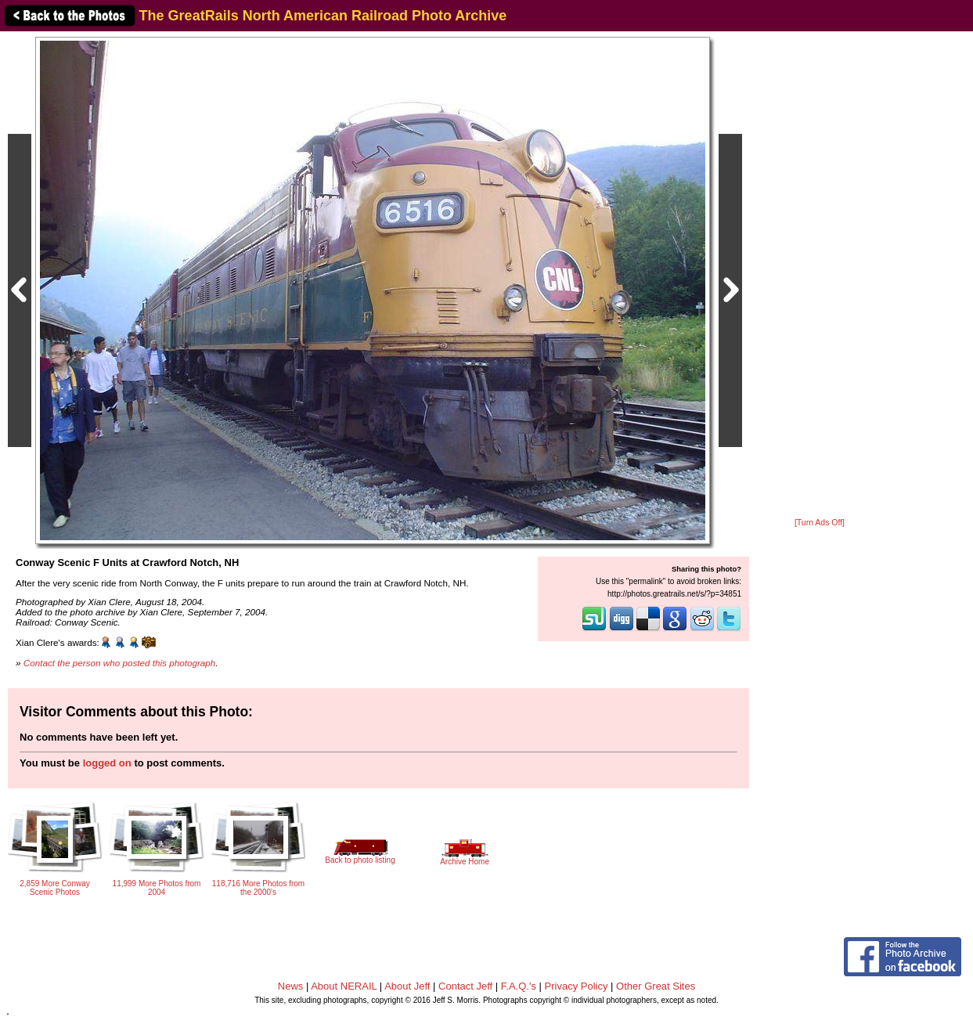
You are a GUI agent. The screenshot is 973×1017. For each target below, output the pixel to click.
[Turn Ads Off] (820, 522)
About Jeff (407, 986)
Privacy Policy (576, 986)
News (291, 986)
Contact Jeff (465, 986)
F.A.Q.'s (518, 986)
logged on (107, 763)
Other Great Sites (655, 986)
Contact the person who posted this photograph (119, 663)
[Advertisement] (819, 275)
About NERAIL (344, 986)
